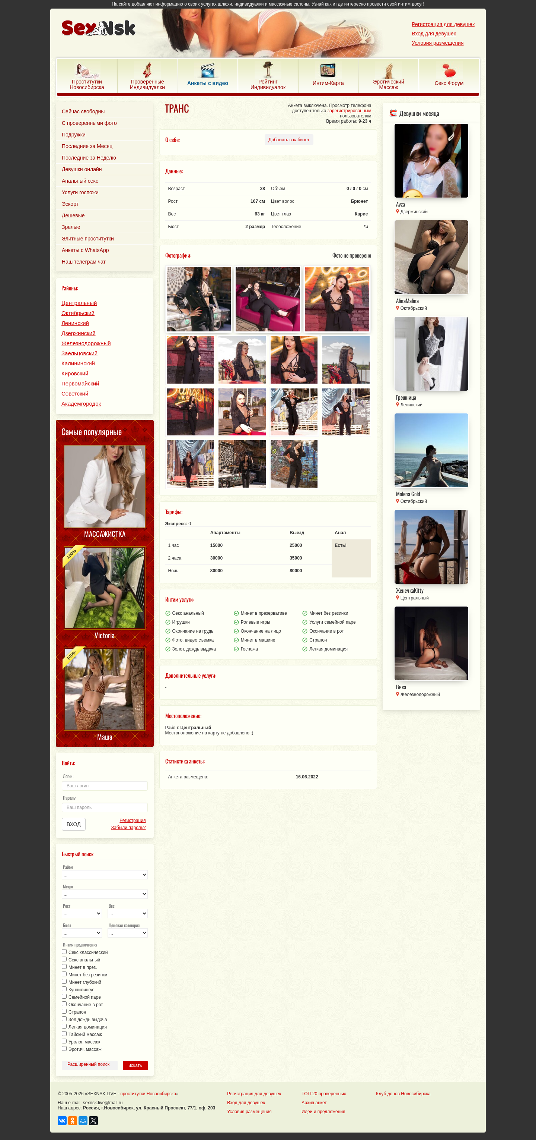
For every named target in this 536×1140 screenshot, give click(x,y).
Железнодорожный (86, 343)
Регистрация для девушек (443, 24)
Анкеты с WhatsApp (85, 250)
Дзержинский (78, 333)
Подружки (74, 135)
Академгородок (81, 403)
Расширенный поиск (88, 1064)
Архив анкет (314, 1102)
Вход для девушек (434, 34)
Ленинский (75, 323)
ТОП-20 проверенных (324, 1093)
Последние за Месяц (87, 146)
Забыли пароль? (128, 827)
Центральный (79, 303)
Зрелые (71, 227)
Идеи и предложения (323, 1111)
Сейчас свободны (83, 111)
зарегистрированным (349, 110)
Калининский (78, 363)
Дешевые (73, 215)
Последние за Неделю (89, 158)
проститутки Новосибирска (148, 1093)
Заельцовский (79, 353)
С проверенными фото (89, 123)
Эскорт (70, 204)
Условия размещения (437, 43)
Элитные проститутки (88, 239)
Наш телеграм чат (84, 262)
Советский (74, 393)
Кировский (74, 373)
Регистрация (132, 820)
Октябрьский (78, 313)
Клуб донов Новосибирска (403, 1093)
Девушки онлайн (82, 169)
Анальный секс (80, 181)
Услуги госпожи (80, 192)
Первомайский (80, 383)
